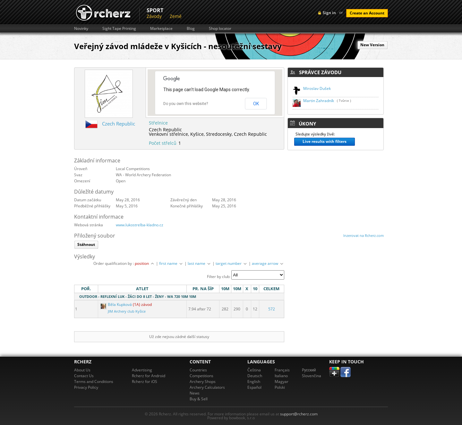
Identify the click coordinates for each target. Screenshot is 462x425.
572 (271, 309)
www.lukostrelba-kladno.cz (139, 225)
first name (171, 263)
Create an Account (367, 13)
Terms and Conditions (93, 381)
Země (176, 16)
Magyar (281, 381)
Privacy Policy (86, 387)
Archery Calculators (207, 387)
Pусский (309, 370)
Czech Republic (118, 123)
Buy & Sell (199, 399)
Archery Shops (203, 381)
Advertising (142, 370)
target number (232, 263)
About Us (82, 370)
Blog (191, 28)
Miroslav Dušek (317, 88)
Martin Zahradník (318, 100)
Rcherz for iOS (144, 381)
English (253, 381)
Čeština (254, 370)
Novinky (81, 28)
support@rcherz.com (299, 414)
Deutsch (254, 375)
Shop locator (220, 28)
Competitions (201, 375)
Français (282, 370)
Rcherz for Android (148, 375)
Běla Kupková (116, 304)
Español (254, 387)
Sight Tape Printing (119, 28)
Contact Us (84, 375)
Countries (198, 370)
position (145, 263)
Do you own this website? (185, 103)
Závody (154, 16)
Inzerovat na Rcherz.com (363, 235)
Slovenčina (311, 375)
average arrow (268, 263)
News (195, 393)
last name (199, 263)
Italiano (281, 375)
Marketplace (161, 28)
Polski (280, 387)
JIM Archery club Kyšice (127, 311)
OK (256, 103)
